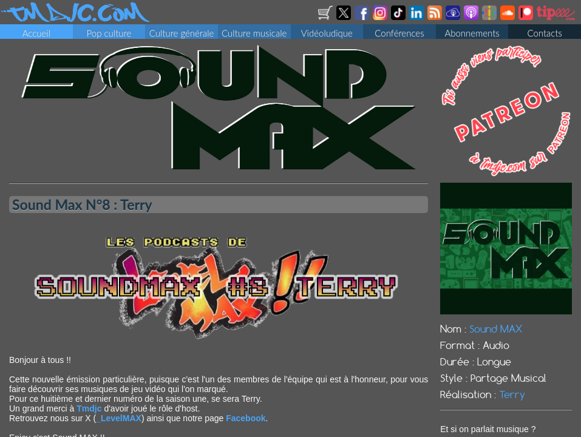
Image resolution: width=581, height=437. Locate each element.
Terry (512, 398)
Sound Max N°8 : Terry (82, 207)
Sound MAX (495, 333)
